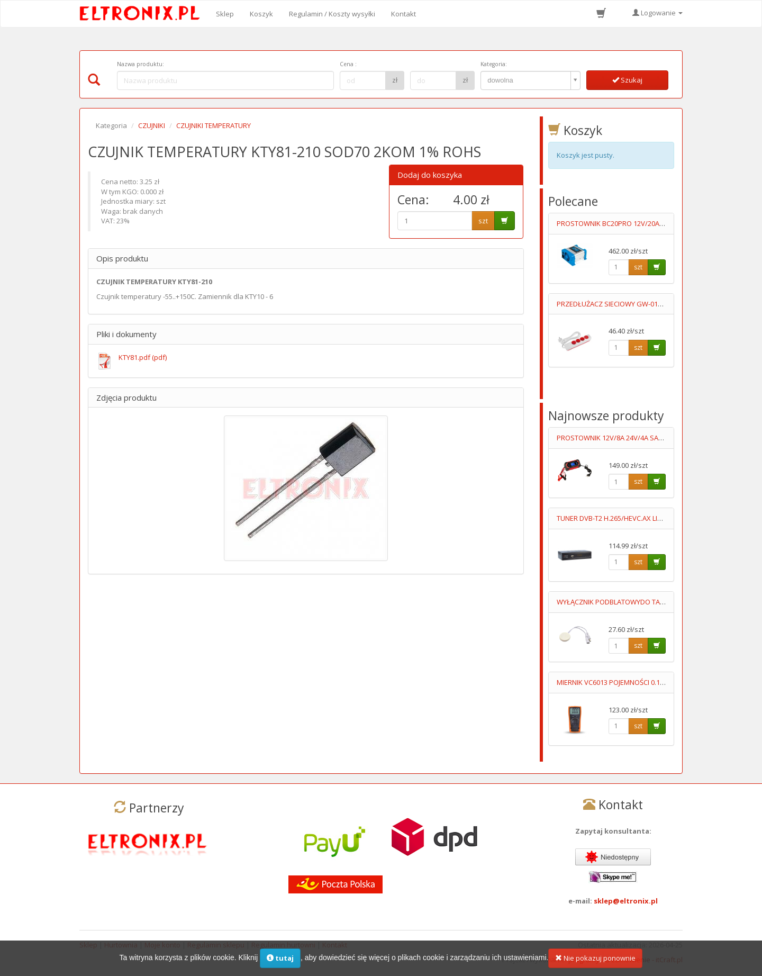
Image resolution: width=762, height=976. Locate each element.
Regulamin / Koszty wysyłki (332, 14)
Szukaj (627, 80)
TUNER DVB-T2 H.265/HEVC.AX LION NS (617, 518)
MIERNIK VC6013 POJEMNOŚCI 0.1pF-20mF (621, 682)
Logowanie (657, 12)
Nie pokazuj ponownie (595, 961)
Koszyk (261, 14)
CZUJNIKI (151, 125)
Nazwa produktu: (140, 64)
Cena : (348, 64)
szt (483, 220)
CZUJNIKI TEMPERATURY (213, 125)
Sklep (225, 14)
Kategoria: (493, 64)
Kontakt (403, 14)
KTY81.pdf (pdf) (143, 357)
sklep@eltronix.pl (626, 901)
